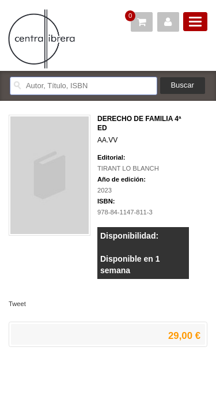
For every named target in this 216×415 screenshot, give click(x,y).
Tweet (17, 303)
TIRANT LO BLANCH (128, 168)
